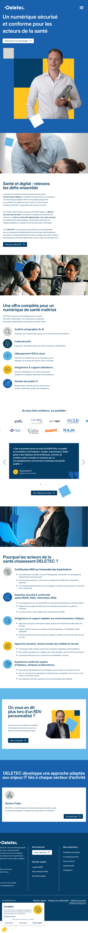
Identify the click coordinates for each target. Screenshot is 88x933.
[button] (4, 462)
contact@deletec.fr (7, 886)
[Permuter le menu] (82, 8)
